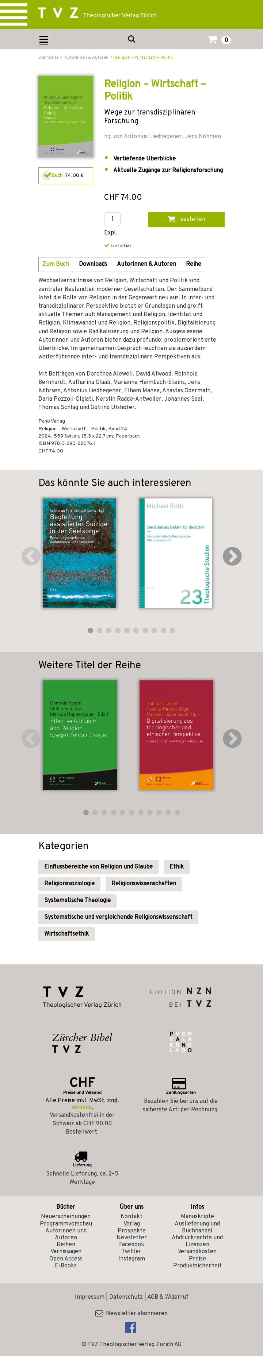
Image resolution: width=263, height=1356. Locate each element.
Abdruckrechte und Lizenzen (197, 1241)
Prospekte (132, 1231)
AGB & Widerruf (167, 1297)
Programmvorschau (66, 1224)
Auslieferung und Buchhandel (197, 1227)
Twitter (131, 1251)
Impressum (89, 1297)
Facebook (131, 1244)
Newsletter (132, 1238)
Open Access (66, 1259)
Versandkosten (197, 1251)
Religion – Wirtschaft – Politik (143, 58)
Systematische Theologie (77, 900)
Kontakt (131, 1216)
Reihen (66, 1244)
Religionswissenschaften (143, 883)
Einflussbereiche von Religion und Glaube (98, 867)
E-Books (66, 1266)
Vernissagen (65, 1251)
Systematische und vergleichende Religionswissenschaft (118, 917)
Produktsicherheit (197, 1266)
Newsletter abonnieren (131, 1313)
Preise (197, 1259)
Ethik (176, 867)
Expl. (110, 233)
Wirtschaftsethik (66, 934)
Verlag (131, 1224)
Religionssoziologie (69, 883)
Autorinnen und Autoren (66, 1234)
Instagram (131, 1259)
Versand (81, 1107)
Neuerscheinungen (66, 1216)
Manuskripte (197, 1216)
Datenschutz (126, 1297)
